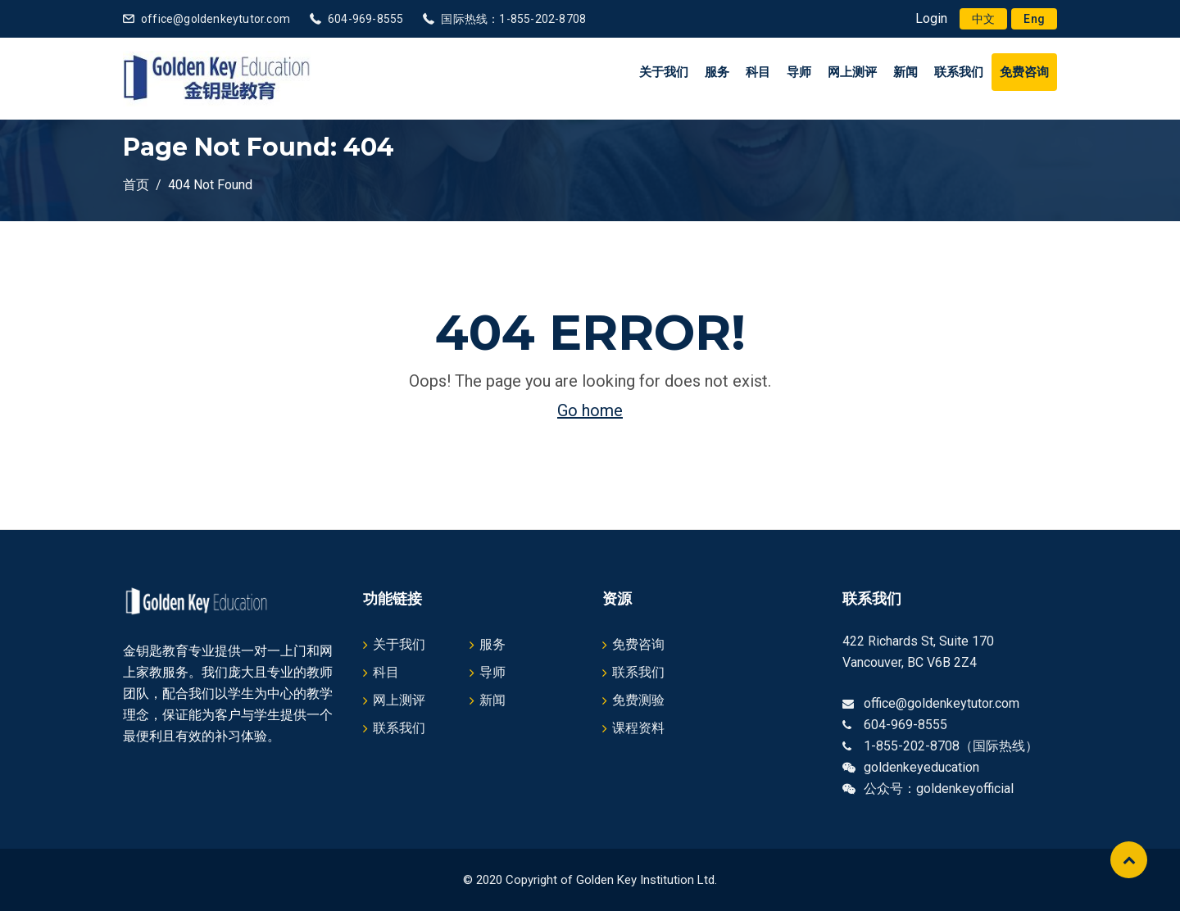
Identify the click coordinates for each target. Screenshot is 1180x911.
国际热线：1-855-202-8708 (513, 18)
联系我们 (958, 72)
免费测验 (638, 700)
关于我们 (663, 72)
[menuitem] (983, 18)
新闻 (905, 72)
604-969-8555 (365, 18)
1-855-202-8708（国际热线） (951, 746)
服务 (717, 72)
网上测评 (852, 72)
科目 (758, 72)
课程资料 (638, 728)
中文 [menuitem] (983, 18)
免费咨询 (1024, 72)
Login (931, 18)
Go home (590, 410)
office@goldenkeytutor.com (215, 18)
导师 (799, 72)
